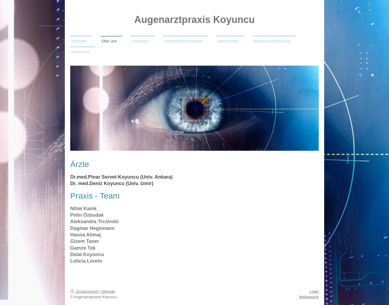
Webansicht (309, 297)
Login (314, 291)
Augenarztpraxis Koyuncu (194, 19)
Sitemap (108, 291)
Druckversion (84, 291)
